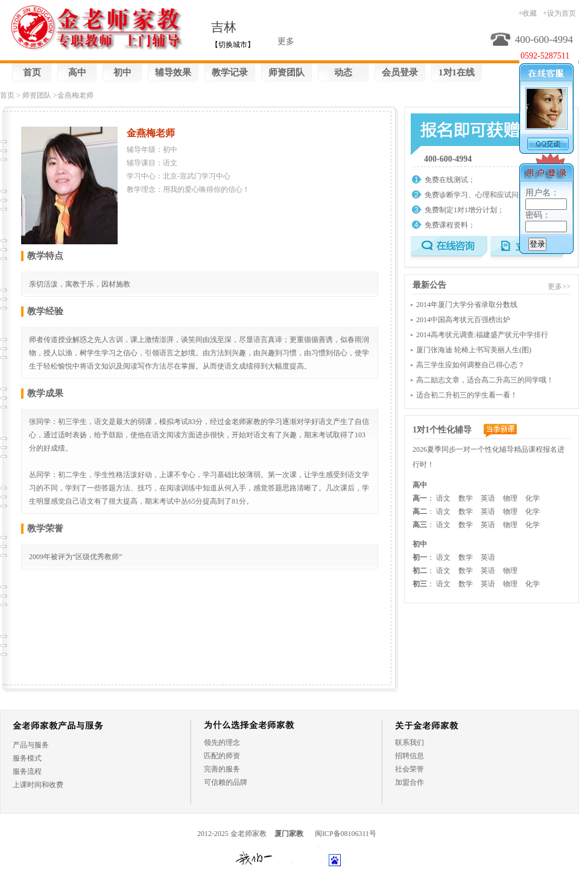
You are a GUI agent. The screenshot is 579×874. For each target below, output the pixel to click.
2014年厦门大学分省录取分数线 (466, 304)
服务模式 (27, 758)
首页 (32, 72)
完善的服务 (222, 769)
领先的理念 (222, 742)
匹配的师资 (222, 756)
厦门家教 (288, 833)
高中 (77, 72)
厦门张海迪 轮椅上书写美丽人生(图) (473, 350)
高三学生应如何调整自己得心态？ (470, 365)
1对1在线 (456, 72)
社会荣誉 (409, 769)
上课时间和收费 (38, 785)
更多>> (559, 286)
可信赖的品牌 (225, 782)
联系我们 (409, 742)
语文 (443, 498)
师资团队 (286, 72)
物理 (510, 498)
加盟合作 (409, 782)
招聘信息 (409, 756)
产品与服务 (31, 745)
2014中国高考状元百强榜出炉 (463, 319)
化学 (532, 498)
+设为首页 (559, 13)
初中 (122, 72)
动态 (343, 72)
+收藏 (527, 13)
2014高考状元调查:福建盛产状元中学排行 (482, 335)
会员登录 (400, 72)
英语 (488, 498)
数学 (465, 498)
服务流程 (27, 771)
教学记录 (230, 72)
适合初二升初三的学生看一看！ (466, 395)
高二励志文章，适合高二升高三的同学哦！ (485, 380)
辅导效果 (173, 72)
